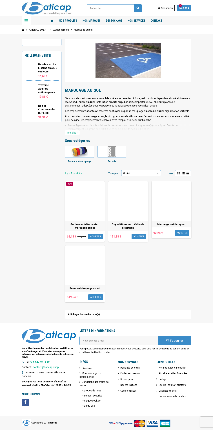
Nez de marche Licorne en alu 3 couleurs (47, 68)
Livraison (87, 368)
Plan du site (88, 405)
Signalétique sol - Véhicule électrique (128, 226)
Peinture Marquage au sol (85, 288)
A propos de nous (91, 390)
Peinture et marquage (79, 161)
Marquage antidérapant (171, 224)
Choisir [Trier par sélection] (126, 173)
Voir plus (72, 132)
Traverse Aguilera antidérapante (46, 89)
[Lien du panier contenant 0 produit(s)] (184, 8)
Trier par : (113, 173)
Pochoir (112, 161)
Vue (171, 173)
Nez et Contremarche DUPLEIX (46, 109)
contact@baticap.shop (46, 367)
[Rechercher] (114, 8)
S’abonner (174, 340)
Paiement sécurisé (92, 395)
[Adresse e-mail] (118, 340)
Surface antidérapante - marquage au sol (84, 226)
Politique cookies (91, 400)
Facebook (25, 402)
